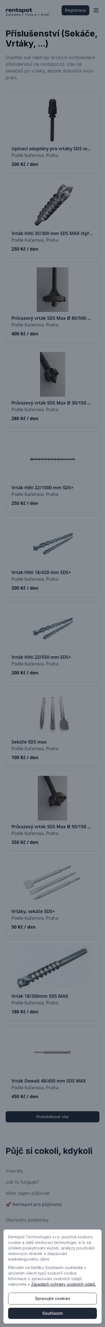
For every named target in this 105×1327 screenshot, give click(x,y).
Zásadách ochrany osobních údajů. (63, 1284)
